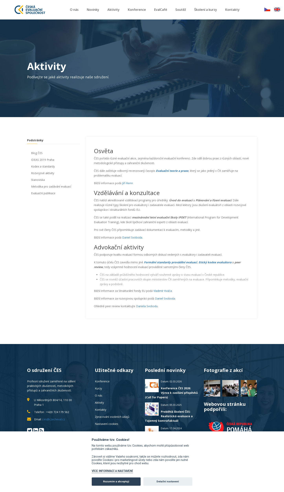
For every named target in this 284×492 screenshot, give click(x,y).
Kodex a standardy (43, 166)
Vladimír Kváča (162, 291)
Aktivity (113, 9)
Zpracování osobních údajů (112, 417)
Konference (137, 9)
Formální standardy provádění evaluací (170, 262)
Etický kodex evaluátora (215, 262)
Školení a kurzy (205, 9)
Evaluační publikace (43, 193)
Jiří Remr (127, 183)
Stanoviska (38, 180)
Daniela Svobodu (147, 306)
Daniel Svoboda (132, 237)
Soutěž (180, 9)
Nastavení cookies (106, 424)
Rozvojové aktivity (42, 173)
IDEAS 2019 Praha (42, 160)
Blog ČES (37, 153)
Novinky (93, 9)
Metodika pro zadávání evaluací (51, 186)
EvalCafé (160, 9)
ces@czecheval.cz (53, 419)
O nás (74, 9)
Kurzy (98, 388)
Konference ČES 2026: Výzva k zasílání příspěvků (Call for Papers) (171, 392)
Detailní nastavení (168, 481)
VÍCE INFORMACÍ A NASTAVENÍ (112, 471)
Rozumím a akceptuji (116, 481)
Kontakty (232, 9)
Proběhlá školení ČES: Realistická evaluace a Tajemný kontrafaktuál (169, 416)
